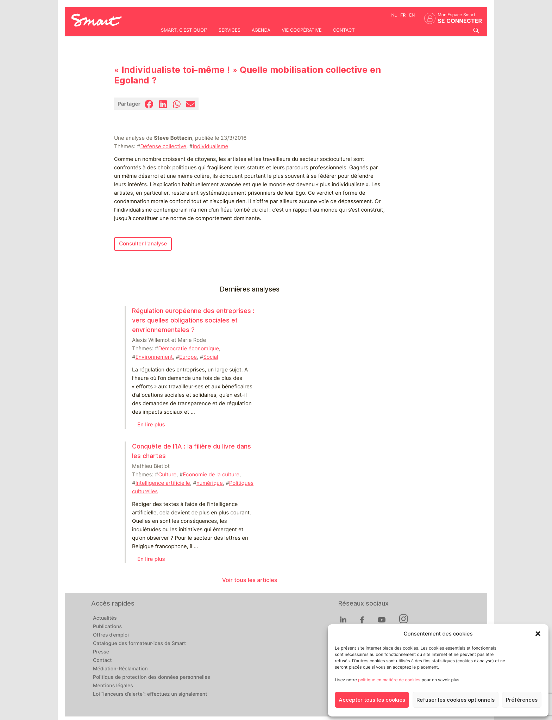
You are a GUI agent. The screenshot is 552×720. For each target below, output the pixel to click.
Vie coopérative (301, 30)
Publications (107, 627)
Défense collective (163, 146)
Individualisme (210, 146)
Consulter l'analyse (143, 243)
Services (229, 30)
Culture (167, 474)
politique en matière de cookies (389, 679)
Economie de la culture (211, 474)
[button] (537, 633)
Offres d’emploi (111, 635)
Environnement (154, 357)
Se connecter (460, 21)
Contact (344, 30)
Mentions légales (113, 686)
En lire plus (151, 424)
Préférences (522, 700)
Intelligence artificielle (163, 483)
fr (403, 15)
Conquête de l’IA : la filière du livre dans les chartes (191, 451)
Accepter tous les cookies (372, 700)
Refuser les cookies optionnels (455, 700)
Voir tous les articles (249, 580)
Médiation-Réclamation (120, 669)
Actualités (105, 618)
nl (394, 15)
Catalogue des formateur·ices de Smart (139, 643)
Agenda (261, 30)
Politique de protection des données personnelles (151, 677)
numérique (209, 483)
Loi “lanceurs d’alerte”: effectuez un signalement (150, 694)
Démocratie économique (188, 348)
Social (210, 357)
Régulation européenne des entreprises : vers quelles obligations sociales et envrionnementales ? (193, 320)
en (412, 15)
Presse (101, 652)
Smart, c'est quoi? (184, 30)
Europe (188, 357)
